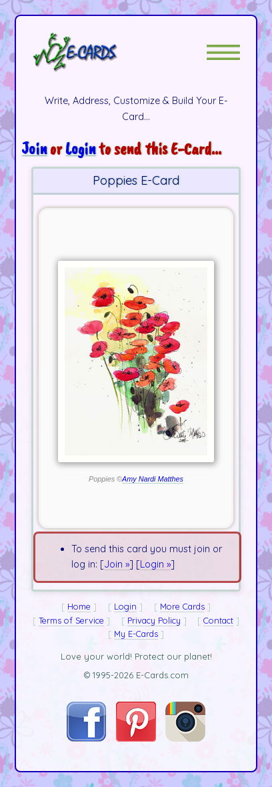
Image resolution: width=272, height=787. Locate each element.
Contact (218, 620)
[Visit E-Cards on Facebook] (86, 738)
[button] (223, 52)
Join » (116, 564)
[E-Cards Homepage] (98, 52)
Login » (155, 564)
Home (79, 606)
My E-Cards (136, 633)
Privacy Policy (154, 620)
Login (80, 148)
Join (34, 148)
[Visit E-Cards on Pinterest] (136, 738)
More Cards (182, 606)
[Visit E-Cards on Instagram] (185, 738)
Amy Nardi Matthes (152, 479)
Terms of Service (71, 620)
